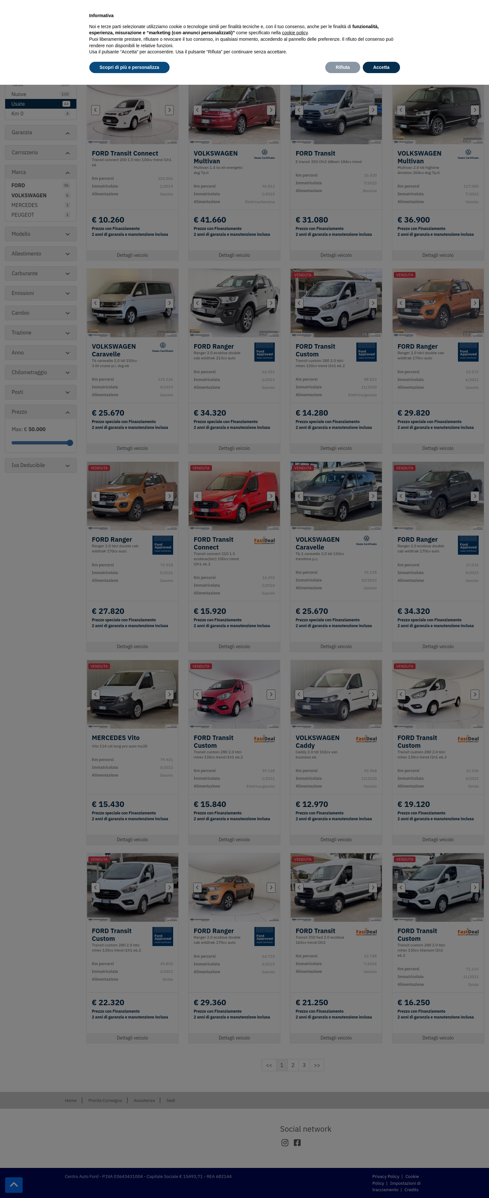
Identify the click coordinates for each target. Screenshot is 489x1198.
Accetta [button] (381, 67)
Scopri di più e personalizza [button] (129, 67)
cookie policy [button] (294, 32)
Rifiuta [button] (343, 67)
